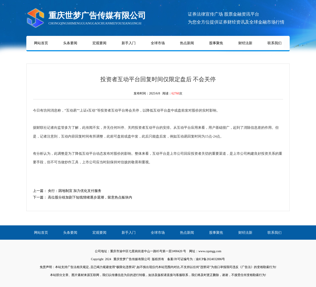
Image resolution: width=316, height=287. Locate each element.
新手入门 (129, 43)
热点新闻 (187, 43)
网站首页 (41, 43)
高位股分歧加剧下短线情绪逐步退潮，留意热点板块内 (90, 197)
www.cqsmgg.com (209, 251)
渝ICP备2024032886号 (210, 259)
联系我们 (275, 43)
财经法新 (245, 43)
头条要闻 (70, 43)
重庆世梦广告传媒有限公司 (131, 259)
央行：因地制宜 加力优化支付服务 (74, 191)
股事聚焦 (216, 43)
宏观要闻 (99, 43)
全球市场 (158, 43)
